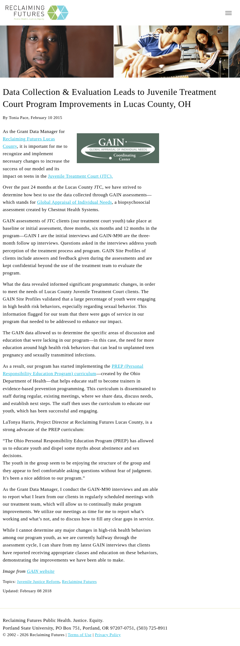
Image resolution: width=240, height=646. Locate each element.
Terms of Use (80, 635)
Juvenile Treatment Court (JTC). (80, 176)
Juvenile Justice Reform (38, 581)
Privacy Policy (108, 635)
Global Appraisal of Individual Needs (74, 202)
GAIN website (41, 571)
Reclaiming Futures (79, 581)
